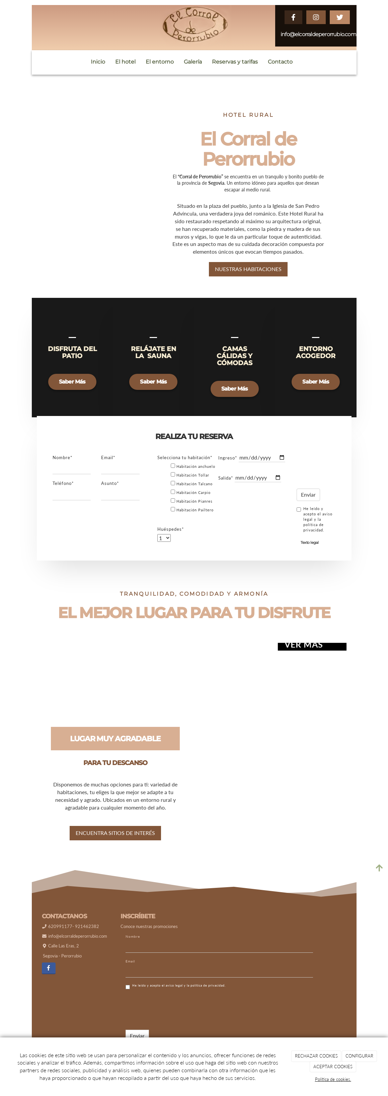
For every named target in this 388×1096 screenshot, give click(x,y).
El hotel (125, 62)
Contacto (280, 62)
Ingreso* (227, 463)
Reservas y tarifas (235, 62)
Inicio (98, 62)
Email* (108, 462)
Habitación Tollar (190, 479)
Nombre (133, 941)
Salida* (225, 483)
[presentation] (327, 470)
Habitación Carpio (191, 497)
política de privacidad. (208, 990)
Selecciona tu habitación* (185, 462)
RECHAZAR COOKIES (316, 1056)
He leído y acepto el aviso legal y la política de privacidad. (314, 524)
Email (130, 966)
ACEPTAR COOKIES (333, 1066)
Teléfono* (63, 488)
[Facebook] (49, 973)
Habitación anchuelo (193, 471)
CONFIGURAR (359, 1056)
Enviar (308, 499)
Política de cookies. (333, 1079)
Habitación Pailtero (192, 514)
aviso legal (174, 990)
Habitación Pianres (192, 505)
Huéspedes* (170, 534)
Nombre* (63, 462)
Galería (193, 62)
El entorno (160, 62)
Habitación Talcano (192, 488)
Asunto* (110, 488)
